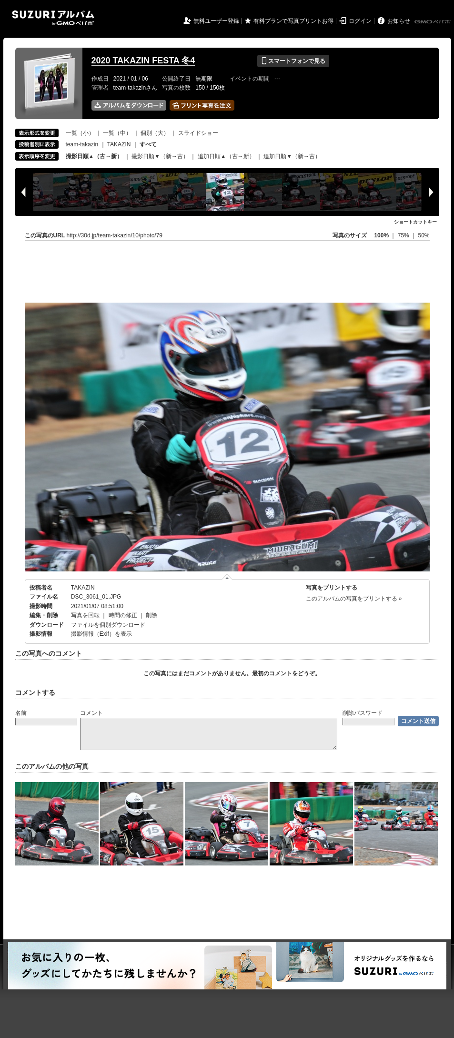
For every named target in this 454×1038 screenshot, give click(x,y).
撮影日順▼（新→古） (160, 156)
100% (381, 235)
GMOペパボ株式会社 (433, 22)
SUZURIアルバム (53, 18)
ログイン (360, 21)
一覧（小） (80, 133)
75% (404, 235)
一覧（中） (117, 133)
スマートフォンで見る (293, 61)
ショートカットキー (415, 221)
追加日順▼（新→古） (292, 156)
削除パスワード (363, 713)
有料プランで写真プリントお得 (293, 21)
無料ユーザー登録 (216, 21)
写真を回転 (85, 615)
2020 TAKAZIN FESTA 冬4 (143, 60)
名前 (21, 713)
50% (423, 235)
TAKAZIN (119, 144)
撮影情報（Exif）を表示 (101, 634)
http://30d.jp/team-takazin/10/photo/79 (114, 235)
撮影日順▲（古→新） (94, 156)
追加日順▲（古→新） (226, 156)
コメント (91, 713)
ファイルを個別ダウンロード (108, 624)
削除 (151, 615)
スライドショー (198, 133)
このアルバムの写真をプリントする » (354, 598)
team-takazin (82, 144)
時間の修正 (123, 615)
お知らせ (398, 21)
